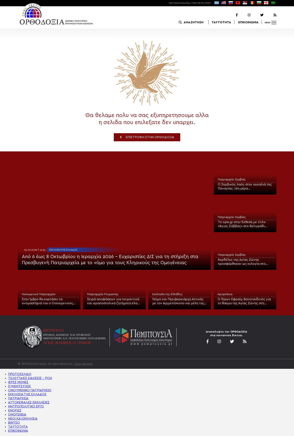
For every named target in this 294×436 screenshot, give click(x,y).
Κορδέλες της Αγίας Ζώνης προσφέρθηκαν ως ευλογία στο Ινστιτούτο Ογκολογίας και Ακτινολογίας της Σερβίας (242, 262)
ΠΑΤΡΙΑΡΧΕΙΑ (18, 398)
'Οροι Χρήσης (83, 364)
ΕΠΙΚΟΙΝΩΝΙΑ (248, 22)
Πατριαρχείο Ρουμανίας (102, 294)
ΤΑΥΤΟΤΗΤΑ (221, 22)
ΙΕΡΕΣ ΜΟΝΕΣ (18, 382)
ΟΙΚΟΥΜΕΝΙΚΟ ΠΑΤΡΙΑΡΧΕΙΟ (29, 390)
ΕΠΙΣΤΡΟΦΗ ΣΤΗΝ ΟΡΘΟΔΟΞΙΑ (147, 137)
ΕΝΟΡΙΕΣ (14, 410)
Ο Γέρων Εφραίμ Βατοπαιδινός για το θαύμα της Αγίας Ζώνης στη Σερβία (244, 301)
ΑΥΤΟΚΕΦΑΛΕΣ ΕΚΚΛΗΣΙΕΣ (29, 402)
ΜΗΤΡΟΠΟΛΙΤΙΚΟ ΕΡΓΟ (26, 406)
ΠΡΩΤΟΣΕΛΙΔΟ (19, 374)
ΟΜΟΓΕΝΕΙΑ (17, 414)
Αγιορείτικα (225, 294)
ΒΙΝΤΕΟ (14, 422)
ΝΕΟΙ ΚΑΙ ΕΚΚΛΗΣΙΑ (23, 418)
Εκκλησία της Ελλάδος (63, 250)
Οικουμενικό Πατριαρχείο (39, 294)
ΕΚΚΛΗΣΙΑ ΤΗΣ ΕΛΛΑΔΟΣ (27, 394)
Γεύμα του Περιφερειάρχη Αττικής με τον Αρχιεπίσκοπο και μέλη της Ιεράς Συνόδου (178, 301)
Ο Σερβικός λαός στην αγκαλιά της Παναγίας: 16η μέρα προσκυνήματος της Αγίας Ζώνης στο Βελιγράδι (245, 186)
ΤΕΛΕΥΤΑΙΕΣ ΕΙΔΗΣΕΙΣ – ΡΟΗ (30, 378)
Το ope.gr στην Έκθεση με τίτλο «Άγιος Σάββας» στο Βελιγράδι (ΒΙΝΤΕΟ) (242, 224)
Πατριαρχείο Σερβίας (232, 179)
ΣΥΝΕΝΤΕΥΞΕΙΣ (19, 386)
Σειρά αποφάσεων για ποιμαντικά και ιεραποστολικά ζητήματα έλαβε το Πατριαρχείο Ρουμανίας (114, 301)
